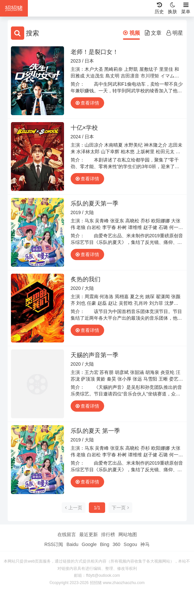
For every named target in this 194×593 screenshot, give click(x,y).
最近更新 (88, 534)
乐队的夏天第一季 (94, 203)
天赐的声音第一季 (94, 355)
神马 (145, 544)
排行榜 (108, 534)
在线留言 (66, 534)
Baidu (72, 544)
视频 (131, 33)
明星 (174, 33)
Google (89, 544)
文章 (153, 33)
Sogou (130, 544)
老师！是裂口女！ (94, 52)
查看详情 (87, 103)
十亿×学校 (84, 127)
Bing (104, 544)
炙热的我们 (85, 279)
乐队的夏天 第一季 (95, 431)
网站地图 (127, 534)
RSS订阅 (53, 544)
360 (116, 544)
